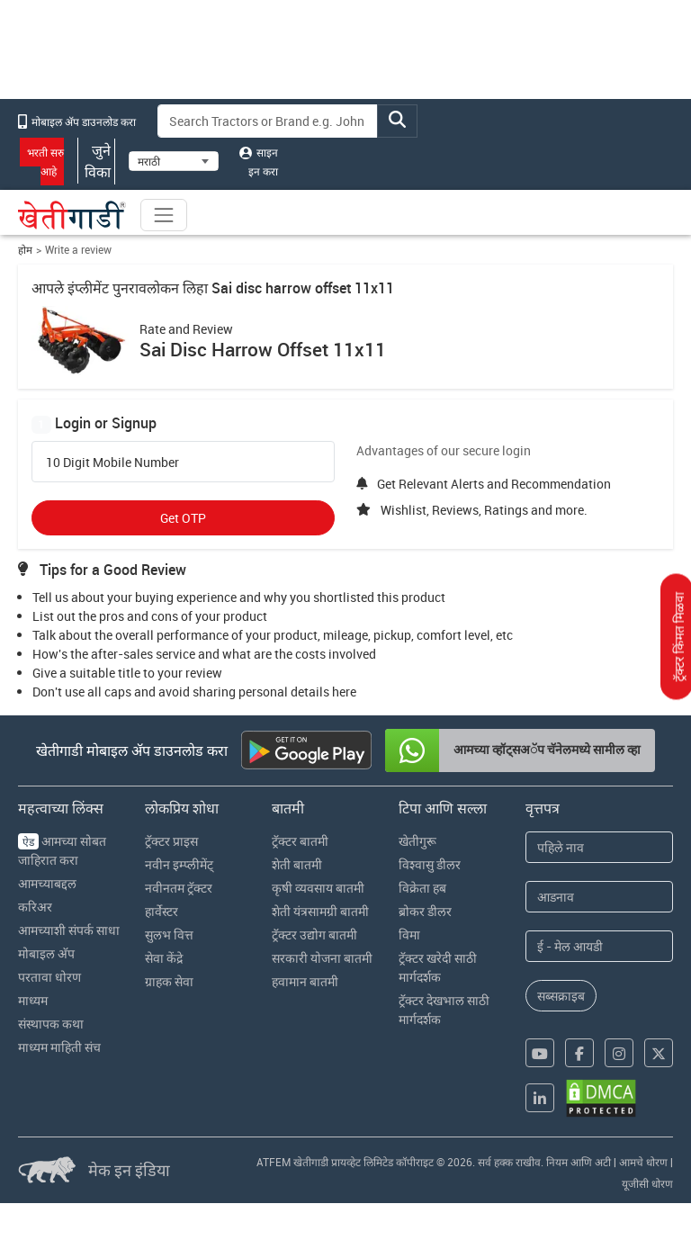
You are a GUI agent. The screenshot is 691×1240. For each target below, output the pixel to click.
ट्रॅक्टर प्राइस (171, 840)
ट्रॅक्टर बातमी (300, 840)
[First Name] (599, 847)
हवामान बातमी (305, 981)
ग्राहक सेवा (169, 981)
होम (25, 249)
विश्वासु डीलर (430, 864)
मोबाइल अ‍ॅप (46, 953)
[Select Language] (174, 161)
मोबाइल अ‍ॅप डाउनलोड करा (77, 121)
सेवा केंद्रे (164, 957)
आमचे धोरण (643, 1162)
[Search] (268, 121)
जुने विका (96, 161)
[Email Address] (599, 946)
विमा (409, 934)
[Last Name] (599, 896)
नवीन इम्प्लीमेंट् (179, 864)
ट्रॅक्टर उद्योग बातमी (314, 934)
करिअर (35, 906)
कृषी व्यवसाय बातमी (318, 887)
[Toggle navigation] (163, 215)
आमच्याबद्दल (47, 883)
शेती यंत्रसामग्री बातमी (320, 911)
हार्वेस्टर (161, 911)
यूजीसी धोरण (647, 1183)
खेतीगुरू (417, 840)
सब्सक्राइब (561, 995)
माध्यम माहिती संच (59, 1047)
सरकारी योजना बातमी (322, 957)
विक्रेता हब (422, 887)
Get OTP (183, 517)
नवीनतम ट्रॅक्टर (178, 887)
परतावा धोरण (49, 976)
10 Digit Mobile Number (112, 462)
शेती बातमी (297, 864)
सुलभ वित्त (169, 934)
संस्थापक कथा (51, 1023)
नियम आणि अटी (578, 1162)
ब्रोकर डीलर (425, 911)
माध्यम (33, 1000)
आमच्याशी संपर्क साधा (69, 930)
